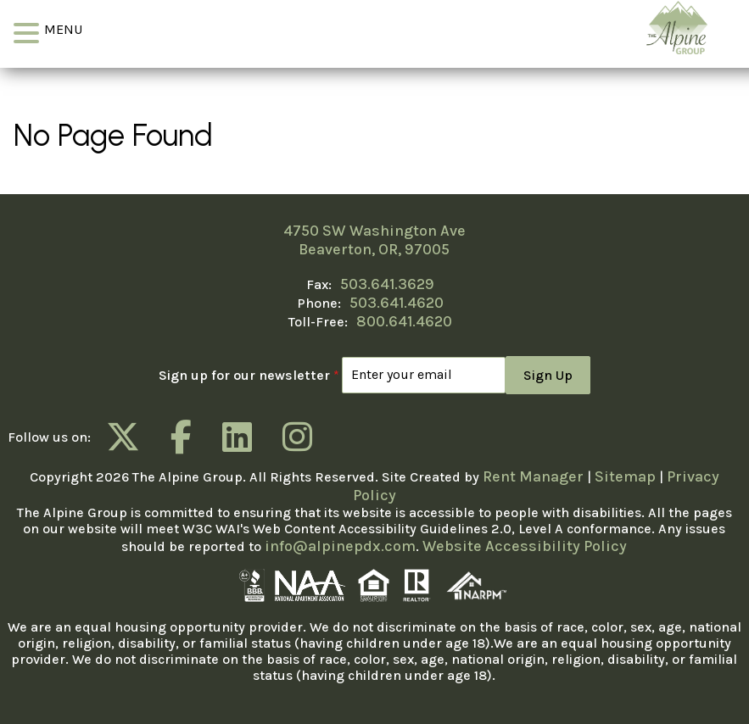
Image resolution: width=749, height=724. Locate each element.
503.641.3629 (387, 284)
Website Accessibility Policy (524, 546)
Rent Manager (533, 476)
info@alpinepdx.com (340, 546)
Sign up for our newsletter (249, 375)
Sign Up (548, 375)
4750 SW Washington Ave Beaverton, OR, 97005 (374, 240)
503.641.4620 (396, 302)
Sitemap (625, 476)
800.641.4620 (404, 321)
